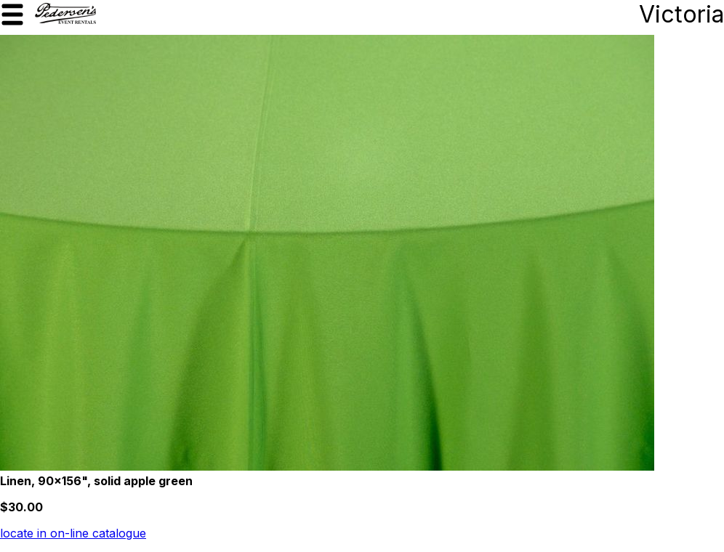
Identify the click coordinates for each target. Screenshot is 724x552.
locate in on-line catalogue (73, 533)
